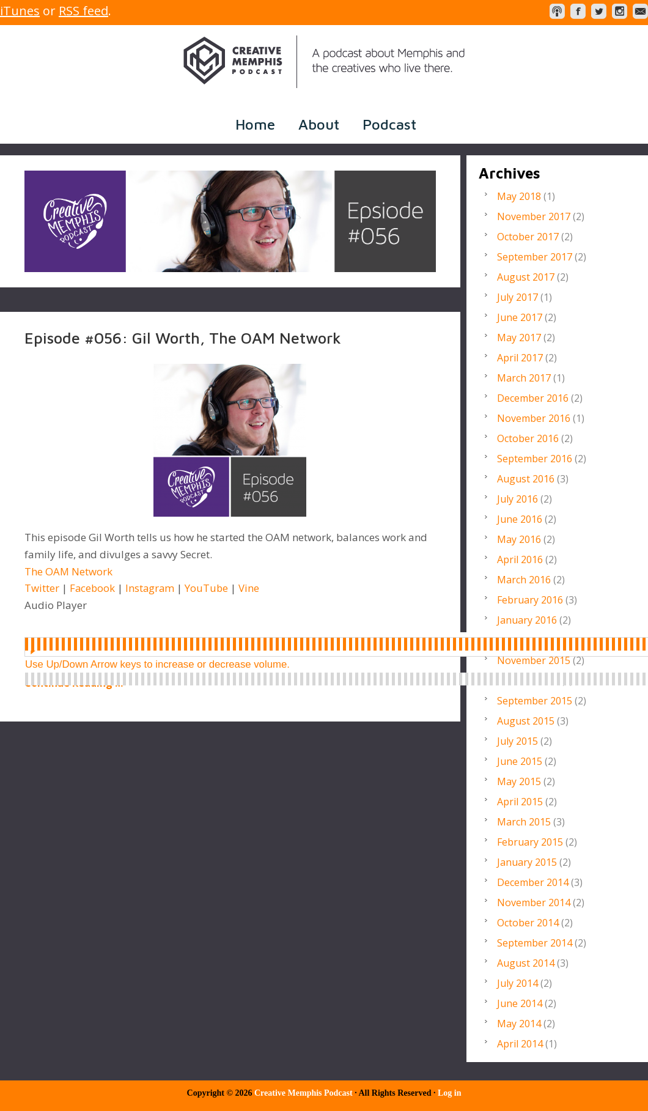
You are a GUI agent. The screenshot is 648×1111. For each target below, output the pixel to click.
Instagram (152, 588)
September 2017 (534, 257)
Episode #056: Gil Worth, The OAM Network (182, 337)
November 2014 (533, 902)
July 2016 (517, 499)
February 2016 (530, 600)
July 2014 (517, 983)
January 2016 (527, 620)
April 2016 (520, 559)
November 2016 (533, 418)
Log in (450, 1093)
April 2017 (520, 357)
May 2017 (519, 337)
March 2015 (524, 822)
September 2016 (534, 458)
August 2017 (525, 277)
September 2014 (534, 943)
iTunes (20, 10)
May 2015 (519, 781)
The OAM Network (68, 571)
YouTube (209, 588)
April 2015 (520, 801)
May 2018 (519, 196)
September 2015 (534, 700)
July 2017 (517, 297)
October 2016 (528, 438)
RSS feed (83, 10)
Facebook (93, 588)
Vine (251, 588)
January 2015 (527, 862)
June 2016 (519, 519)
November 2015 (533, 660)
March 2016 (524, 579)
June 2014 (519, 1003)
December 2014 (533, 882)
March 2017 (524, 378)
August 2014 (525, 963)
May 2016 (519, 539)
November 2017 (533, 216)
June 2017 (519, 317)
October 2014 (528, 922)
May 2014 (519, 1023)
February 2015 (530, 842)
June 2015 (519, 761)
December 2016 (533, 398)
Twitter (41, 588)
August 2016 (525, 478)
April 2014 (520, 1043)
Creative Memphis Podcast (324, 61)
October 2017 (528, 236)
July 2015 (517, 741)
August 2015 (525, 721)
